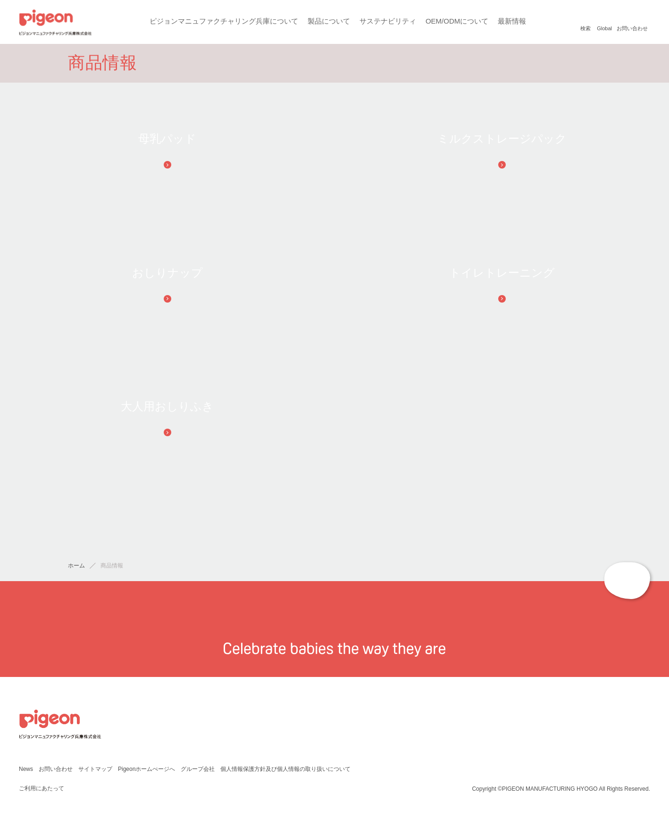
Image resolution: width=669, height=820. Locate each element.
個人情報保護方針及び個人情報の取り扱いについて (285, 771)
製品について (328, 21)
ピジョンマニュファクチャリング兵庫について (223, 21)
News (26, 771)
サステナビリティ (387, 21)
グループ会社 (198, 771)
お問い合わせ (55, 771)
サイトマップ (95, 771)
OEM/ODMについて (456, 21)
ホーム (76, 568)
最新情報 (511, 21)
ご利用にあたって (41, 790)
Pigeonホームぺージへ (146, 771)
